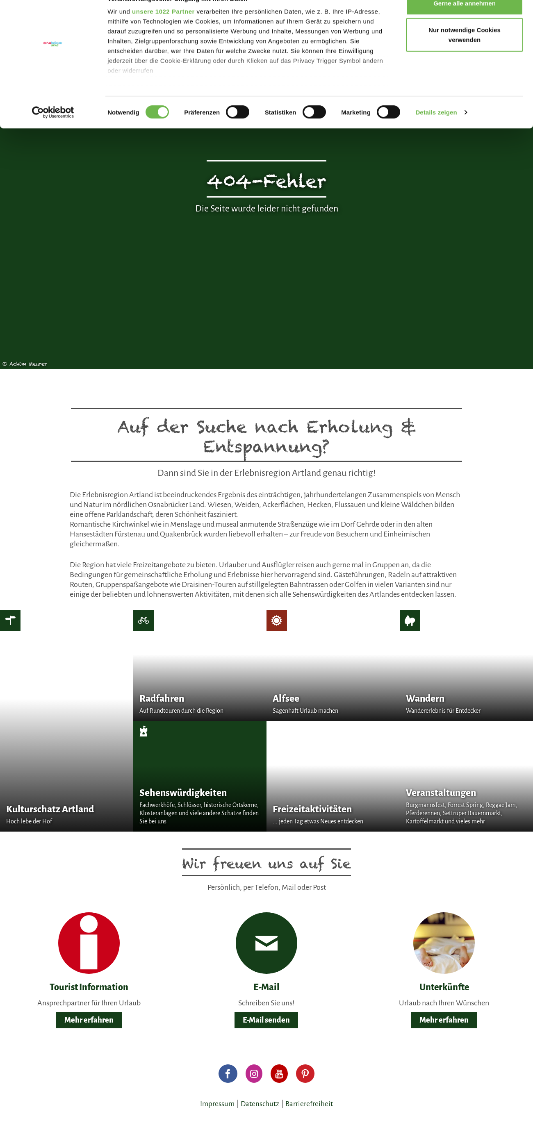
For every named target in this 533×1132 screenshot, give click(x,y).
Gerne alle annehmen (464, 21)
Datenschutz (260, 1104)
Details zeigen (436, 130)
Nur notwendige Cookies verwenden (464, 53)
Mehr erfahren (89, 1020)
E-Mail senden (266, 1020)
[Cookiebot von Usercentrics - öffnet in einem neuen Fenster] (53, 131)
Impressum (217, 1104)
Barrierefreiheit (309, 1104)
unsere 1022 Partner (163, 29)
